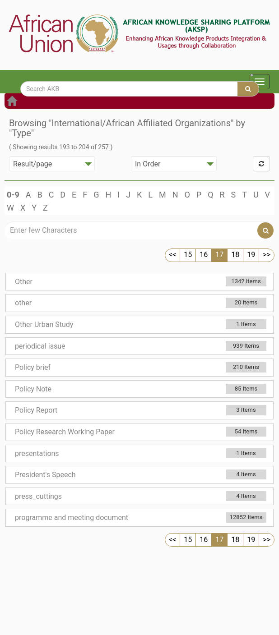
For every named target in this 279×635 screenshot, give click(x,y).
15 (188, 254)
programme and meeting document (71, 517)
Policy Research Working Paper (65, 432)
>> (266, 254)
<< (172, 254)
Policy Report (36, 410)
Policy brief (33, 367)
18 (235, 254)
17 (219, 254)
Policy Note (33, 389)
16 (204, 254)
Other (24, 281)
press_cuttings (38, 496)
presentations (37, 453)
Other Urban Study (44, 324)
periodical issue (40, 346)
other (23, 303)
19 (251, 254)
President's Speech (45, 474)
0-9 (13, 194)
